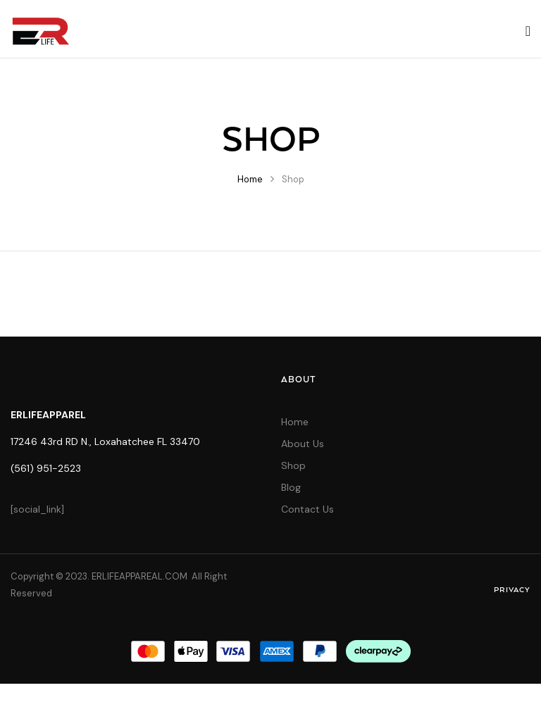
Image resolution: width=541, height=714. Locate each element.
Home (250, 179)
